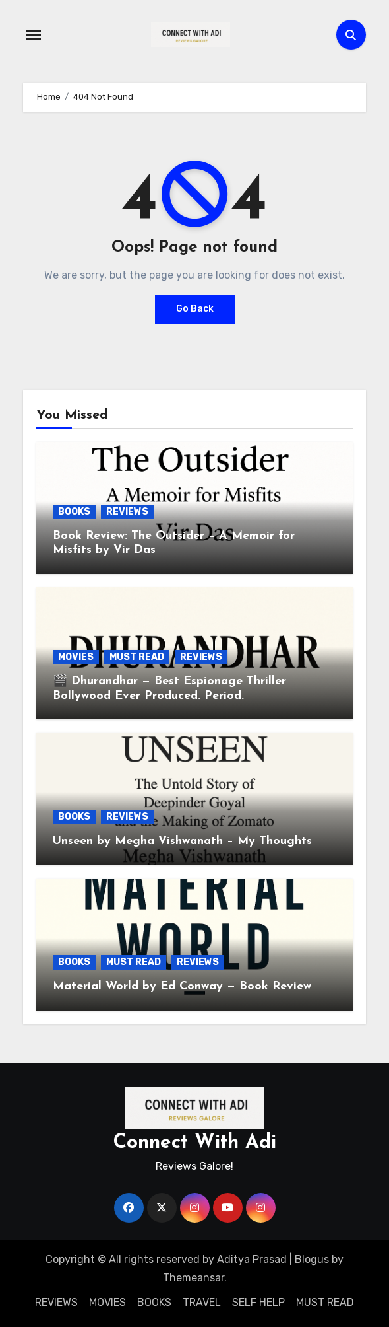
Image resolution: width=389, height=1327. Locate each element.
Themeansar (193, 1278)
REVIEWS (127, 511)
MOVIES (76, 657)
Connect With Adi (194, 1143)
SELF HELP (258, 1302)
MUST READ (136, 657)
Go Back (195, 308)
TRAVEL (202, 1302)
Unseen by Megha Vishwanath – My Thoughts (182, 841)
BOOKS (74, 511)
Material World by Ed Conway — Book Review (182, 986)
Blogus (312, 1259)
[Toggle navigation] (33, 35)
